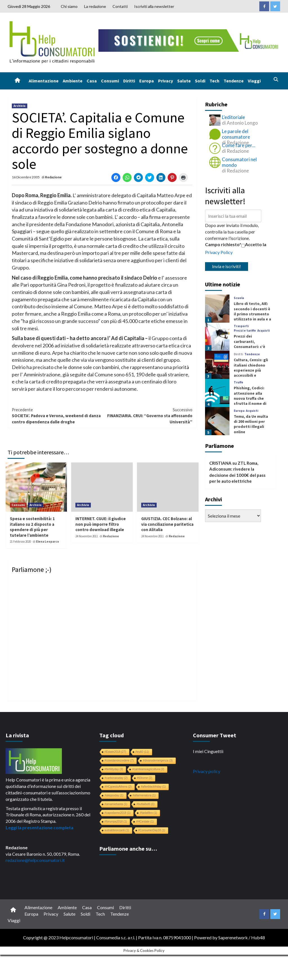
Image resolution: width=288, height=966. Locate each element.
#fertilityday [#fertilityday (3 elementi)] (114, 769)
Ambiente (72, 81)
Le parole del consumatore (236, 134)
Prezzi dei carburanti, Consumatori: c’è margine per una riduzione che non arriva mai (250, 349)
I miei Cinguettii (208, 751)
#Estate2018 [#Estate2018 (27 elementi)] (115, 751)
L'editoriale (233, 117)
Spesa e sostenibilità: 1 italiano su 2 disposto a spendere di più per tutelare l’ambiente (32, 527)
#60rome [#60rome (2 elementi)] (144, 777)
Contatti (120, 6)
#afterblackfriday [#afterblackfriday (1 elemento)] (153, 786)
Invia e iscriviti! (226, 266)
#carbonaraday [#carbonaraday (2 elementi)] (116, 777)
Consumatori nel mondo (239, 162)
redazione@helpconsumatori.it (35, 860)
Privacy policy (206, 771)
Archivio (20, 106)
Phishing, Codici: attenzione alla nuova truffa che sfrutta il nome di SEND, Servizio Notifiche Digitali (250, 400)
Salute (184, 81)
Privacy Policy (219, 252)
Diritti (129, 81)
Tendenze (234, 81)
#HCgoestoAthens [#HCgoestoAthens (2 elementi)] (118, 786)
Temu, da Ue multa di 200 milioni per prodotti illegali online (251, 424)
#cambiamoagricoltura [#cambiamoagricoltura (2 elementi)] (148, 769)
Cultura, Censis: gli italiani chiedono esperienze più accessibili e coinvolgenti (251, 370)
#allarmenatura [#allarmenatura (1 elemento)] (144, 795)
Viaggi (254, 81)
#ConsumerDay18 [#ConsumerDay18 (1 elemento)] (151, 830)
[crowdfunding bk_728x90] (189, 39)
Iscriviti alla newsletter (154, 6)
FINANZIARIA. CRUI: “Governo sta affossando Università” (147, 415)
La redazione (95, 6)
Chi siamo (69, 6)
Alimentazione (43, 81)
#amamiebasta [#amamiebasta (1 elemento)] (116, 804)
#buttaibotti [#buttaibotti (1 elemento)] (145, 804)
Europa (146, 81)
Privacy (165, 81)
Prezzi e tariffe (245, 330)
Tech (214, 81)
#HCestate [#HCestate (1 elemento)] (145, 821)
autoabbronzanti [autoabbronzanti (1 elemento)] (117, 830)
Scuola (239, 298)
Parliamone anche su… (128, 848)
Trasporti (241, 326)
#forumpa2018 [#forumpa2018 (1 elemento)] (116, 821)
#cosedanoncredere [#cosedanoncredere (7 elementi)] (119, 760)
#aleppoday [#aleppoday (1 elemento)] (114, 795)
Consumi (110, 81)
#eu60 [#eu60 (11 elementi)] (142, 751)
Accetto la (253, 244)
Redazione (53, 177)
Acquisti (263, 330)
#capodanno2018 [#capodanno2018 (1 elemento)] (117, 812)
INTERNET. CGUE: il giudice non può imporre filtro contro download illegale (100, 524)
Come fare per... (238, 145)
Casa (92, 81)
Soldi (200, 81)
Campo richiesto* (223, 244)
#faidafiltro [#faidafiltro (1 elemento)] (148, 812)
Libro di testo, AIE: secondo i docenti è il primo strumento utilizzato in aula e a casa (252, 314)
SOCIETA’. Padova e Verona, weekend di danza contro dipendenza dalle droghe (57, 415)
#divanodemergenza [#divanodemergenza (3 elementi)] (158, 760)
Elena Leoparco (47, 541)
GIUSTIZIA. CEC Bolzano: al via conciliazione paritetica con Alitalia (167, 524)
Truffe (238, 382)
